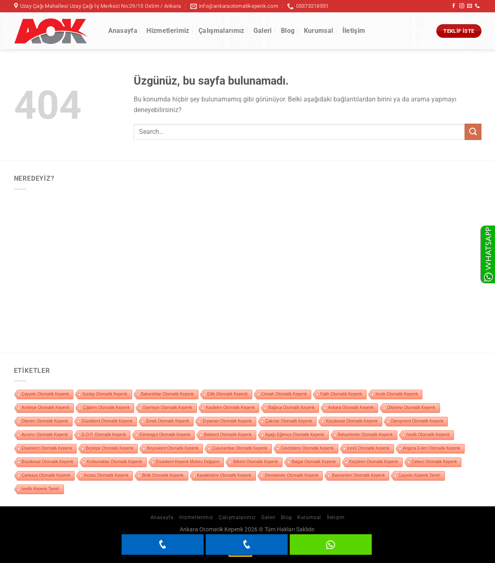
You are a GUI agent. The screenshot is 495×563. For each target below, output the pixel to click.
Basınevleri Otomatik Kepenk (358, 475)
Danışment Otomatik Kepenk (417, 421)
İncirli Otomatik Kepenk (368, 448)
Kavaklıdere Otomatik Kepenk (224, 475)
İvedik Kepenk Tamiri (40, 489)
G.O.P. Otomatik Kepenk (104, 434)
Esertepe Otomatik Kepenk (167, 407)
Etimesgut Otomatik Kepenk (164, 434)
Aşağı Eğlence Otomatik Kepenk (294, 434)
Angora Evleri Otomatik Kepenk (432, 448)
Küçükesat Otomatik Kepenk (351, 421)
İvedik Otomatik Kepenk (428, 434)
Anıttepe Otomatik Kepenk (46, 407)
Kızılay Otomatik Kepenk (105, 394)
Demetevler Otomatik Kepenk (292, 475)
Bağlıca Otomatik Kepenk (291, 407)
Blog (287, 30)
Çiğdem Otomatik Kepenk (106, 407)
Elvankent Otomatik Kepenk (47, 448)
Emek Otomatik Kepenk (167, 421)
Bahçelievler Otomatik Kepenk (365, 434)
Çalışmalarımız (221, 30)
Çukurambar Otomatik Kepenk (239, 448)
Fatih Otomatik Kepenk (341, 394)
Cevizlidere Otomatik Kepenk (307, 448)
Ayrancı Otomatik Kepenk (45, 434)
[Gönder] (473, 132)
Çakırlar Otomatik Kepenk (289, 421)
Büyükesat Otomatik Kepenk (47, 462)
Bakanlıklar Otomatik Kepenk (167, 394)
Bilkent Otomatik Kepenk (255, 462)
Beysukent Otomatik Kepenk (172, 448)
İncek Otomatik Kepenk (397, 394)
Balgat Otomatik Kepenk (314, 462)
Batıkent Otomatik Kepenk (227, 434)
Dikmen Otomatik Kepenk (45, 421)
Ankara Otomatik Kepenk (351, 407)
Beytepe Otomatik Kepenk (109, 448)
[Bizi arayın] (477, 6)
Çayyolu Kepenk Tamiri (419, 475)
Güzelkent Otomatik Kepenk (107, 421)
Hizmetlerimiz (167, 30)
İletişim (353, 30)
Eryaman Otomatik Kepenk (227, 421)
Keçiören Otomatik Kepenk (373, 462)
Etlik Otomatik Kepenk (228, 394)
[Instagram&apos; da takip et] (461, 6)
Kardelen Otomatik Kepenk (230, 407)
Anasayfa (123, 30)
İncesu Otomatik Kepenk (106, 475)
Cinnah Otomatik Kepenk (284, 394)
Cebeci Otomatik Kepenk (434, 462)
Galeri (262, 30)
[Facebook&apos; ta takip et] (453, 6)
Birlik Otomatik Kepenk (162, 475)
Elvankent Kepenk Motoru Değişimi (188, 462)
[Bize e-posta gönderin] (469, 6)
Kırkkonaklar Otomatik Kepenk (114, 462)
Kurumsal (318, 30)
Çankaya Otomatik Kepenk (46, 475)
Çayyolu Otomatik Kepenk (45, 394)
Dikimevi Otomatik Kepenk (411, 407)
